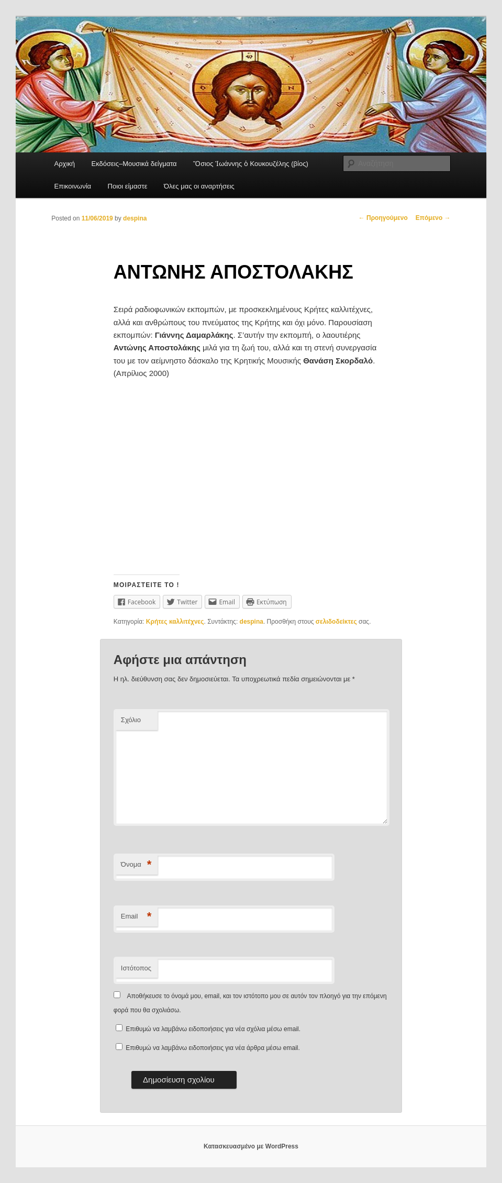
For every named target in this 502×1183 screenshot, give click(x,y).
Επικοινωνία (73, 186)
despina (135, 218)
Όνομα (136, 864)
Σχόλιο (131, 720)
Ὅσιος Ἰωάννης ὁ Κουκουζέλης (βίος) (250, 164)
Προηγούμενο (383, 218)
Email (136, 916)
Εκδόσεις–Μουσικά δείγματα (134, 164)
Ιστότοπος (136, 968)
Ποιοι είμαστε (128, 186)
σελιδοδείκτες (336, 621)
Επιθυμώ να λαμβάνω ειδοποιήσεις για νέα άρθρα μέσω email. (213, 1048)
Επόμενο (433, 218)
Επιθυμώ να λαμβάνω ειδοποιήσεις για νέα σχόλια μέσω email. (213, 1029)
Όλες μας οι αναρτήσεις (199, 186)
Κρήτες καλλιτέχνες (175, 621)
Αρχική (64, 164)
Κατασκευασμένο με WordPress (251, 1146)
